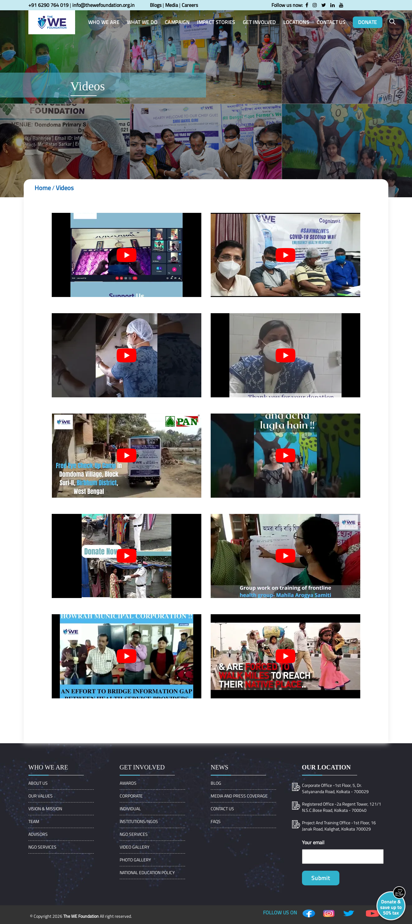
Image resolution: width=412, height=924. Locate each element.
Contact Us (222, 808)
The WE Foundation (81, 916)
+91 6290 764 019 (48, 5)
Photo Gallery (135, 859)
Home (43, 188)
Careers (190, 5)
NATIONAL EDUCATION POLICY (147, 872)
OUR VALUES (40, 795)
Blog (216, 783)
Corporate (131, 795)
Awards (128, 783)
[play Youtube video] (126, 255)
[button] (392, 22)
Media (171, 5)
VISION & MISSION (45, 808)
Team (33, 821)
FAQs (216, 821)
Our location (326, 767)
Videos (65, 188)
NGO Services (42, 847)
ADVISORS (38, 834)
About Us (38, 783)
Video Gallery (135, 847)
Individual (130, 808)
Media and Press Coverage (239, 795)
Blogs (155, 5)
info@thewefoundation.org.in (103, 5)
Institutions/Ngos (139, 821)
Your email (313, 842)
